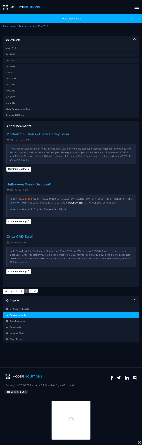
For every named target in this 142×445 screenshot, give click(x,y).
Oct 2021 (10, 67)
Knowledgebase (16, 321)
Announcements (27, 26)
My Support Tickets (17, 309)
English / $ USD (16, 392)
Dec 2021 (10, 60)
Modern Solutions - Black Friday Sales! (38, 134)
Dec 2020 (11, 79)
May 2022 (11, 48)
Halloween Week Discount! (28, 184)
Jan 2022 (10, 54)
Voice (12, 203)
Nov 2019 (10, 91)
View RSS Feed (15, 115)
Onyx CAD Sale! (19, 237)
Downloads (13, 327)
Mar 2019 (10, 103)
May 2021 (10, 73)
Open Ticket (14, 339)
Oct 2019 (10, 97)
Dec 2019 (10, 85)
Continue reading (18, 169)
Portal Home (9, 26)
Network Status (15, 333)
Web (24, 203)
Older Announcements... (18, 109)
